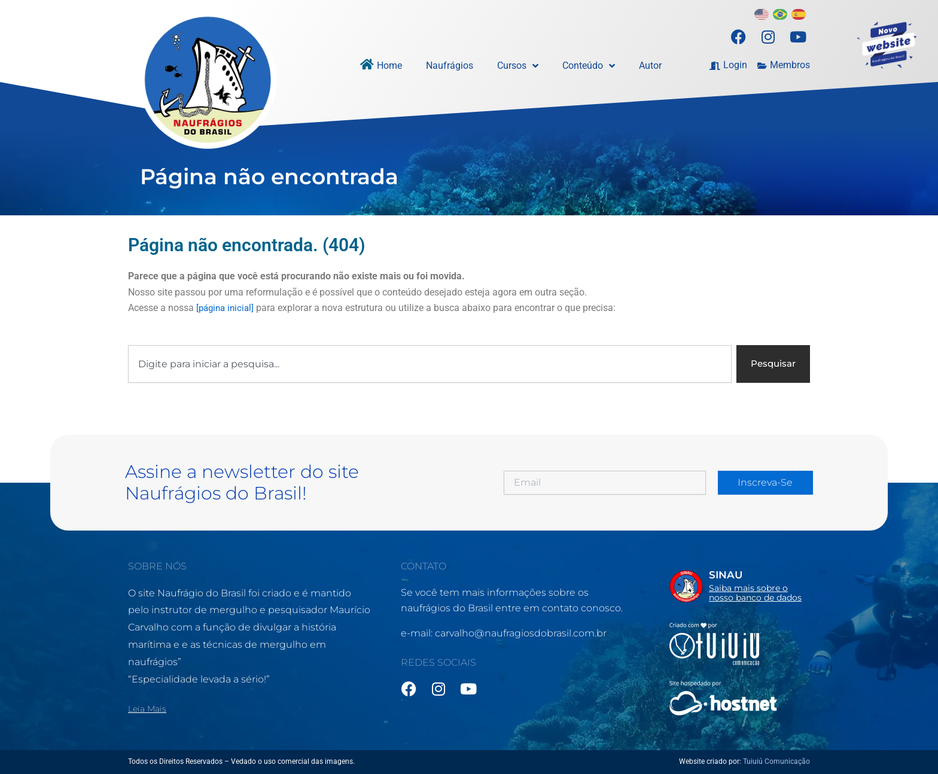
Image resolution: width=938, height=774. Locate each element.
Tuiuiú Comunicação (776, 761)
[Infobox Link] (739, 585)
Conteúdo (588, 66)
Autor (650, 65)
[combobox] (428, 364)
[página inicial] (227, 307)
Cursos (517, 66)
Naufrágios (449, 65)
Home (389, 65)
